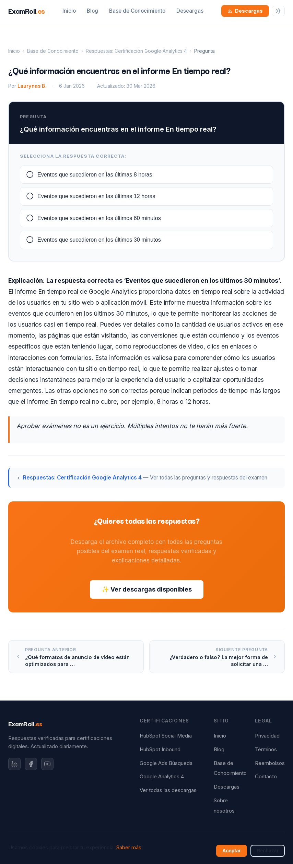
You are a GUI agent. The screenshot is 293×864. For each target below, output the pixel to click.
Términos (266, 749)
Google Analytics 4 (162, 777)
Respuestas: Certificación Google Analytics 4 (136, 51)
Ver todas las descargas (168, 790)
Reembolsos (270, 763)
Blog (92, 11)
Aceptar (231, 850)
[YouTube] (47, 764)
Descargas (189, 11)
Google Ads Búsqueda (166, 763)
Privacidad (267, 736)
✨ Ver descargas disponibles (147, 589)
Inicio (69, 11)
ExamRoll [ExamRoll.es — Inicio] (26, 10)
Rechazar (268, 850)
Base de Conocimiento (137, 11)
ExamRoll (25, 723)
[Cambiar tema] (278, 11)
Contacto (266, 777)
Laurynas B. (32, 86)
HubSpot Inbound (160, 749)
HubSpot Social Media (166, 736)
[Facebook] (31, 764)
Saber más (128, 847)
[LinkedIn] (14, 764)
